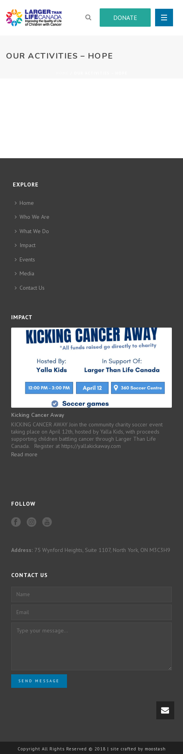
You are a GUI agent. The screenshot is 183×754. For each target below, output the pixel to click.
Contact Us (30, 287)
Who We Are (32, 216)
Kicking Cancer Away (37, 415)
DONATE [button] (125, 18)
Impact (25, 245)
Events (25, 259)
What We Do (32, 231)
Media (24, 273)
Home (62, 73)
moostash (155, 749)
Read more (24, 454)
